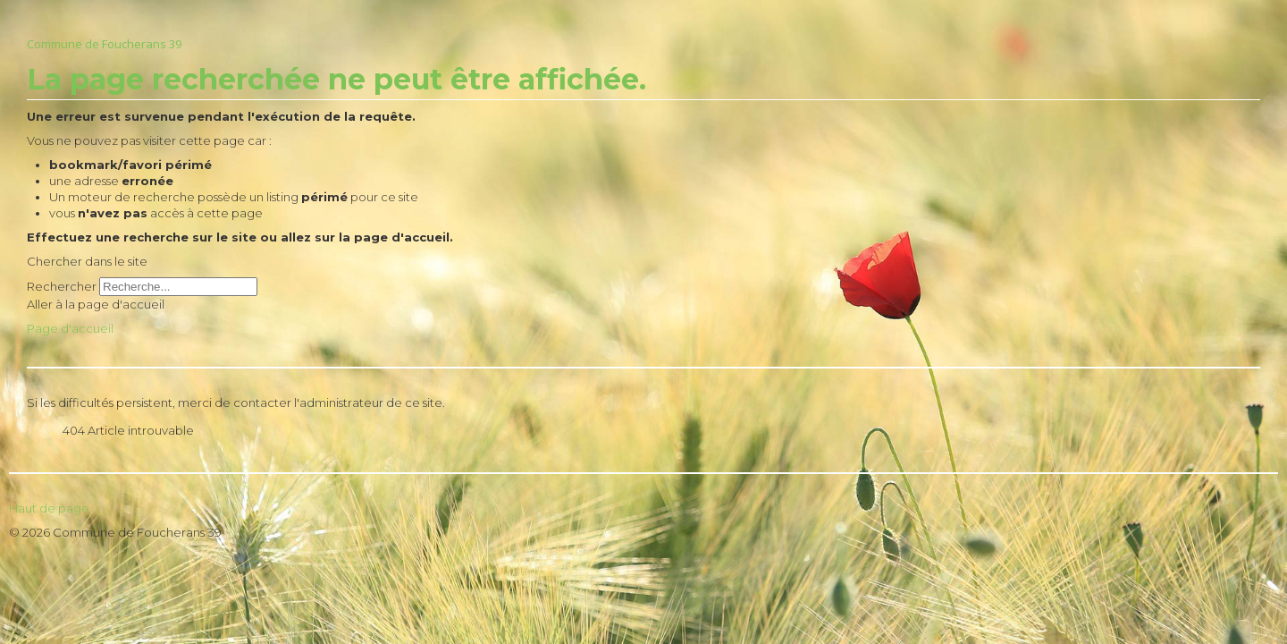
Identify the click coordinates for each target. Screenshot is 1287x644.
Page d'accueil (70, 328)
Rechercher (62, 286)
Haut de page (49, 508)
